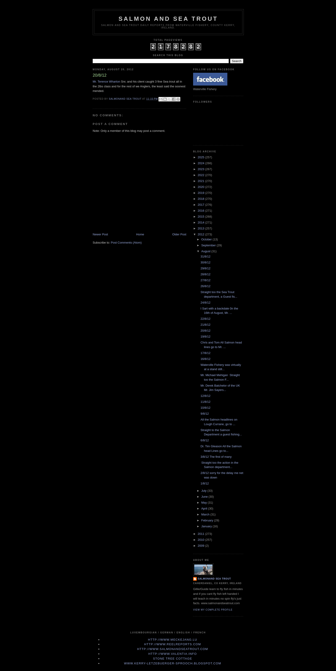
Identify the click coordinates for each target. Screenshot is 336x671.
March (205, 514)
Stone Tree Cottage (172, 658)
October (207, 239)
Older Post (179, 234)
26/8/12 (205, 286)
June (205, 496)
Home (140, 234)
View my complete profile (213, 610)
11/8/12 (205, 401)
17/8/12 (205, 353)
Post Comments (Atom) (126, 242)
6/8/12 (204, 440)
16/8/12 (205, 359)
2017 (201, 204)
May (204, 502)
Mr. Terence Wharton (106, 81)
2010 (201, 539)
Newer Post (100, 234)
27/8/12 (205, 280)
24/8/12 (205, 302)
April (204, 508)
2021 (201, 181)
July (204, 490)
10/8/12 (205, 407)
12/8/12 (205, 396)
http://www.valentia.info (172, 653)
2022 (201, 175)
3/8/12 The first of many (215, 456)
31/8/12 (205, 256)
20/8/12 (205, 330)
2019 (201, 193)
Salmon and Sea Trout (168, 18)
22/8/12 (205, 318)
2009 (201, 545)
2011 (201, 534)
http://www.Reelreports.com (172, 644)
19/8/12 (205, 336)
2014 (201, 222)
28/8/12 (205, 274)
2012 (201, 234)
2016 (201, 210)
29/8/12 (205, 268)
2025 (201, 157)
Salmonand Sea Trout (214, 578)
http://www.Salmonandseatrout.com (172, 649)
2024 (201, 163)
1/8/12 (204, 483)
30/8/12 (205, 262)
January (207, 526)
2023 (201, 169)
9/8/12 (204, 413)
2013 (201, 228)
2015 (201, 216)
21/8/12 (205, 324)
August (206, 251)
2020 (201, 187)
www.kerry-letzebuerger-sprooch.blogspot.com (172, 663)
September (209, 245)
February (207, 520)
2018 (201, 198)
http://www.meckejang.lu (172, 639)
